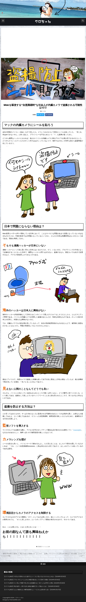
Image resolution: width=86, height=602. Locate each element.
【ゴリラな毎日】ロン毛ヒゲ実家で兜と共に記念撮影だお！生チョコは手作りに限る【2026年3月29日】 (34, 583)
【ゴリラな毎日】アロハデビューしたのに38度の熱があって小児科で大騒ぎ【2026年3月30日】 (32, 580)
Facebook (49, 114)
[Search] (83, 20)
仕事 (48, 546)
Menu (44, 564)
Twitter (40, 114)
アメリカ (44, 546)
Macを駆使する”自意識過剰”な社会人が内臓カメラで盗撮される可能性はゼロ (43, 106)
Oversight (77, 430)
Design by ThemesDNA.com (12, 600)
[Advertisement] (43, 43)
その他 (44, 111)
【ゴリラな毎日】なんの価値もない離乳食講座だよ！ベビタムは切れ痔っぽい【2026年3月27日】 (32, 590)
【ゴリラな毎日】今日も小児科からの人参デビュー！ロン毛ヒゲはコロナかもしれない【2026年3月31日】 (35, 576)
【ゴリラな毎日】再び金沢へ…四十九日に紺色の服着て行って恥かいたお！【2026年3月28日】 (32, 586)
